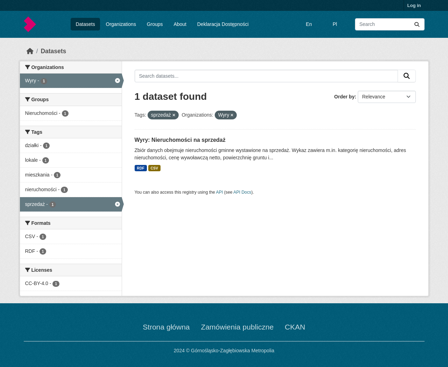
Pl (335, 24)
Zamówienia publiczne (237, 327)
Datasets (85, 24)
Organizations (121, 24)
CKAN (295, 327)
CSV (154, 168)
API (219, 192)
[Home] (30, 51)
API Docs (242, 192)
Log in (414, 5)
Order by (344, 96)
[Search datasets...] (390, 24)
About (179, 24)
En (309, 24)
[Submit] (417, 24)
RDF (140, 168)
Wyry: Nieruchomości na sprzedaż (180, 140)
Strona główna (166, 327)
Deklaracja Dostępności (223, 24)
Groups (155, 24)
